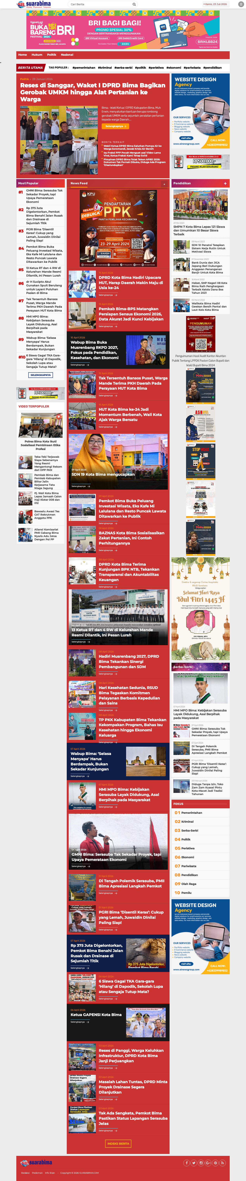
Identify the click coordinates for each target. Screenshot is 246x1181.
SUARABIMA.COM (89, 1173)
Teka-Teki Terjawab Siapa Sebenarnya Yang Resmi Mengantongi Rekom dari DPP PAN (48, 463)
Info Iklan (50, 1173)
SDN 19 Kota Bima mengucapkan (103, 474)
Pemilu (186, 893)
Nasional (67, 54)
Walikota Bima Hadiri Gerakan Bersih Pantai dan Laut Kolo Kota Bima (209, 307)
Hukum (37, 54)
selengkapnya (41, 375)
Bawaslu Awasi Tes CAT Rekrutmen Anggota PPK (46, 514)
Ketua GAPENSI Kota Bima (96, 1015)
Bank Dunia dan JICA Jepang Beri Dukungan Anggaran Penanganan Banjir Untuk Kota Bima (207, 267)
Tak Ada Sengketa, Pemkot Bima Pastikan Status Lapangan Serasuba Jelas (133, 1118)
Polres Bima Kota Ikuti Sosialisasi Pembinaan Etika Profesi (40, 445)
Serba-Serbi (124, 67)
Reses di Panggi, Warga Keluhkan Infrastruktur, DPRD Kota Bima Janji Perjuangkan (131, 1055)
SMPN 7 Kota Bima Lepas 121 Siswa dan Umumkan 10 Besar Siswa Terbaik (199, 230)
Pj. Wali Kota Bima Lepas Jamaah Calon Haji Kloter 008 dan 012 (47, 498)
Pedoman (37, 1173)
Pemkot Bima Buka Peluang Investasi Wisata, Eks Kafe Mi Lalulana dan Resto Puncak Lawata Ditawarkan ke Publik (44, 254)
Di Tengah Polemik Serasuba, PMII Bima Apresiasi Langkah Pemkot (131, 883)
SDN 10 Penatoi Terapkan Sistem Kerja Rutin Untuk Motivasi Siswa (208, 248)
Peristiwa (157, 67)
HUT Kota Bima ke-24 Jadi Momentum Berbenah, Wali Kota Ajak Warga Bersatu (130, 414)
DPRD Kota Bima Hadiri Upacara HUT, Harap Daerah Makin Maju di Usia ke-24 (131, 282)
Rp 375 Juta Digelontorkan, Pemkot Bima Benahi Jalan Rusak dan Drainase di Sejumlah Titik (44, 215)
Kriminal (106, 67)
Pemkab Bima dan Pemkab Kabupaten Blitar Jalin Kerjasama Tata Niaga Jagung (47, 481)
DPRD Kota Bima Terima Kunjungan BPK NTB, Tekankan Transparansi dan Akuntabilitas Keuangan (129, 572)
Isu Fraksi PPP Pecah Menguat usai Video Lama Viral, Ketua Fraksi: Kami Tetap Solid (132, 154)
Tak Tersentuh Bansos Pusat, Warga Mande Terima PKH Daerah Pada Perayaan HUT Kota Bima (44, 304)
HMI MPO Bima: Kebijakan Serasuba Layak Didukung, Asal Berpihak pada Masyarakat (41, 324)
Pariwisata (193, 67)
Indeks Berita (118, 1143)
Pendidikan (213, 67)
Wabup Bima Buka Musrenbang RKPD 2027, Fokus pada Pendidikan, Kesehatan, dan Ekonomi (95, 350)
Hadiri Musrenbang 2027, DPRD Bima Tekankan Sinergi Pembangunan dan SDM (129, 661)
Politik (51, 54)
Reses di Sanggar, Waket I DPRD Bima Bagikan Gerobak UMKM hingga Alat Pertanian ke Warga (92, 92)
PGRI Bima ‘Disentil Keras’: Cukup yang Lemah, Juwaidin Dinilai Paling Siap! (43, 235)
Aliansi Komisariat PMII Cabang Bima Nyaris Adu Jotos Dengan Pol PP (46, 534)
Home (22, 54)
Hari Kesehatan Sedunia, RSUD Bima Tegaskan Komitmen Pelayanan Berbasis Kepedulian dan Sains (129, 695)
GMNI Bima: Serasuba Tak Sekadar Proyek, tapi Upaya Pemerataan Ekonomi (44, 196)
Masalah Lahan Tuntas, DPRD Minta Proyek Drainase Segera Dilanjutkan (133, 1087)
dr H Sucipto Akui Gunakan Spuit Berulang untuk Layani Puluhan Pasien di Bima (44, 287)
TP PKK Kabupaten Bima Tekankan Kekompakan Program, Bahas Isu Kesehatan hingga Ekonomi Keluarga (132, 728)
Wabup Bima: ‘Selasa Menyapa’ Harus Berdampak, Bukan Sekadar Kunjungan (41, 343)
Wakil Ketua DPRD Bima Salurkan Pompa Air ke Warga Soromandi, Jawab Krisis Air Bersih (133, 147)
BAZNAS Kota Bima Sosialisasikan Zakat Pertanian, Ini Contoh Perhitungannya (131, 538)
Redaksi (25, 1173)
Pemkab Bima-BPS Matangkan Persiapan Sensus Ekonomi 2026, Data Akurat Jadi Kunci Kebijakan (131, 314)
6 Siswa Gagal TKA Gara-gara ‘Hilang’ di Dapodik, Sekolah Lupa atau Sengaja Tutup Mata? (43, 361)
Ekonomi (174, 67)
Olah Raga (188, 884)
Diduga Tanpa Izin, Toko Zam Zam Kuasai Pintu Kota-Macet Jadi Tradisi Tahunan (207, 789)
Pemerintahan (84, 67)
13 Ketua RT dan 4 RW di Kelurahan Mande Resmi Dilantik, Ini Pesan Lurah (43, 271)
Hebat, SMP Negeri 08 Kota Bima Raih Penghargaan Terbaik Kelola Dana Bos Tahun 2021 (209, 287)
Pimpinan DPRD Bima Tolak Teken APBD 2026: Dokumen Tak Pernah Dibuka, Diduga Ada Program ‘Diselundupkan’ (135, 162)
